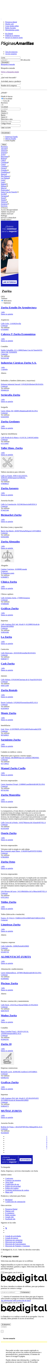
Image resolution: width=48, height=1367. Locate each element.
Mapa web (9, 1192)
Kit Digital (9, 34)
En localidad (7, 99)
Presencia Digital (11, 1209)
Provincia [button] (4, 147)
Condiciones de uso (12, 1184)
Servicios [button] (4, 206)
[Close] (10, 72)
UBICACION (6, 128)
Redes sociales (10, 1215)
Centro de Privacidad (30, 1362)
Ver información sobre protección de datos (16, 1300)
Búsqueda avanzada (8, 64)
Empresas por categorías (13, 1240)
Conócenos (9, 1178)
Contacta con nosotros (13, 1180)
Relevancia (7, 301)
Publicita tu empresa (12, 36)
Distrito (3, 111)
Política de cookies (12, 1188)
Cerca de (6, 101)
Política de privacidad (13, 1186)
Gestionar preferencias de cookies (17, 1190)
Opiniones (7, 303)
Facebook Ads (10, 1219)
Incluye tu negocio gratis (14, 37)
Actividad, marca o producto (11, 81)
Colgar (4, 1327)
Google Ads (9, 1217)
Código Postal (6, 123)
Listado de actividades (13, 1236)
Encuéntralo (6, 133)
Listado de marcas (11, 1238)
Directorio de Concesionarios (15, 1244)
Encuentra (5, 62)
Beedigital (9, 1200)
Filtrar (4, 144)
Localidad (4, 107)
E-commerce (9, 1213)
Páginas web (9, 1211)
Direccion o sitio (7, 119)
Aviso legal (9, 1182)
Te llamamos (25, 1292)
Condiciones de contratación (15, 1202)
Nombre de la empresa (9, 85)
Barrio (3, 115)
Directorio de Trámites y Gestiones (17, 1246)
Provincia (4, 103)
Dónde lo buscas (7, 96)
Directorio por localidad (13, 1242)
